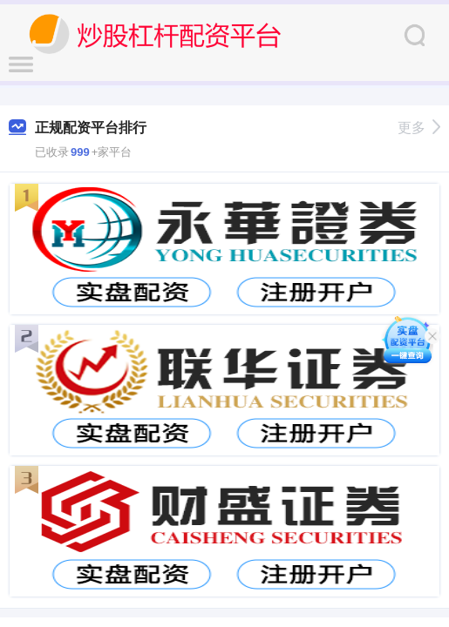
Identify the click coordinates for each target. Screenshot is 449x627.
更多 (419, 127)
